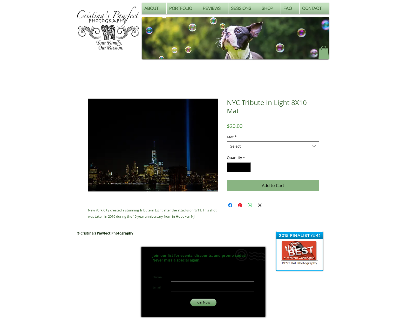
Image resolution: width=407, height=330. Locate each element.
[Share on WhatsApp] (250, 205)
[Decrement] (231, 167)
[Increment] (246, 167)
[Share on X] (260, 205)
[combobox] (273, 146)
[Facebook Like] (302, 53)
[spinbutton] (238, 167)
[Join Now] (203, 302)
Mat (232, 137)
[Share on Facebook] (230, 205)
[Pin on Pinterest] (240, 205)
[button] (323, 52)
